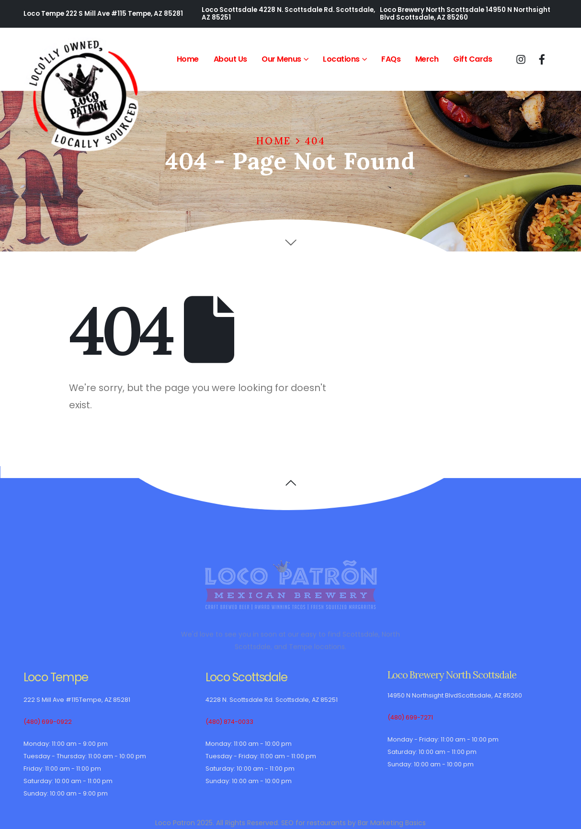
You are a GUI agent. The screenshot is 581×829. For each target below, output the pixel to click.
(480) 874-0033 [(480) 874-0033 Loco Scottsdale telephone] (229, 722)
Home (188, 59)
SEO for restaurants (313, 823)
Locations (341, 59)
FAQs (390, 59)
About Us (230, 59)
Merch (427, 59)
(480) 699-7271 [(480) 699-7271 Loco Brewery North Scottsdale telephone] (410, 717)
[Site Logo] (83, 95)
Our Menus (281, 59)
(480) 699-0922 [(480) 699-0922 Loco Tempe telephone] (47, 722)
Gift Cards (472, 59)
